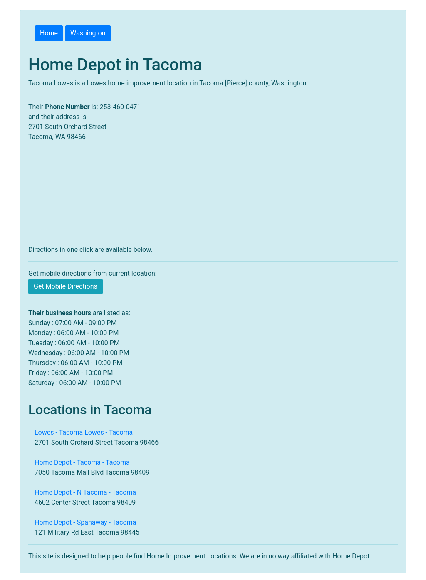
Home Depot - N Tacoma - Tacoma (85, 492)
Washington (87, 33)
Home (49, 33)
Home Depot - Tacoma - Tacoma (82, 462)
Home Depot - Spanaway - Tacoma (85, 522)
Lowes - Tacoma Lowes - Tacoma (84, 432)
